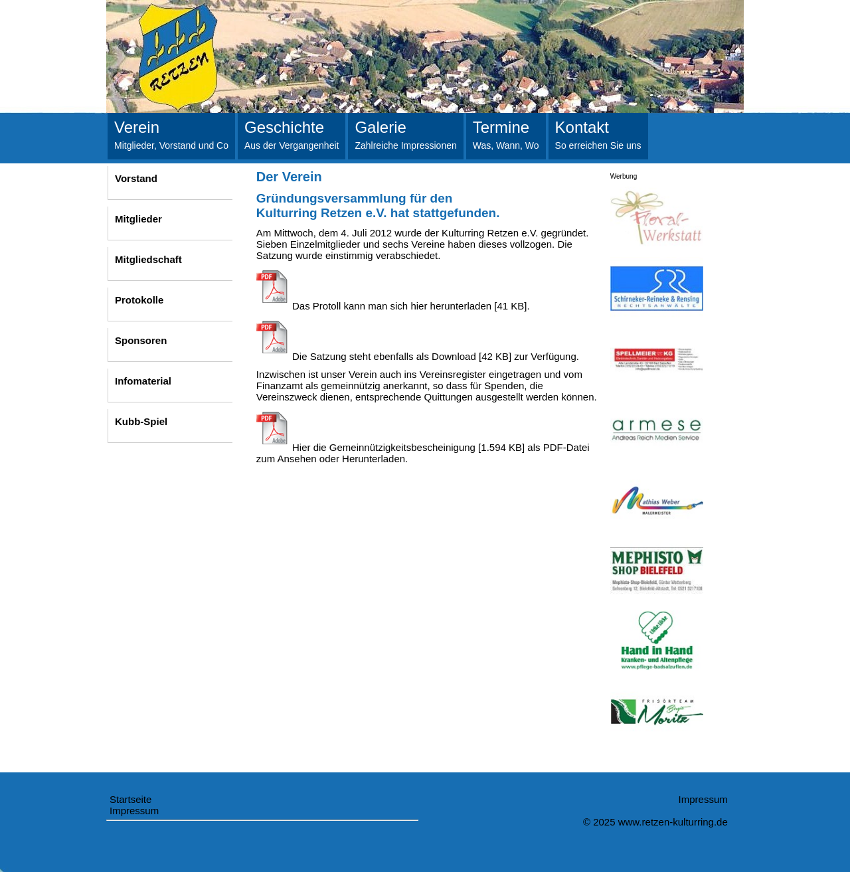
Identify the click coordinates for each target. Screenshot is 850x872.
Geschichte (291, 134)
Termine (506, 134)
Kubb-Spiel (141, 421)
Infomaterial (143, 381)
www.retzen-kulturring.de (673, 822)
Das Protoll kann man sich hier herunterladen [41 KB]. (393, 305)
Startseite (130, 799)
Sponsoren (141, 340)
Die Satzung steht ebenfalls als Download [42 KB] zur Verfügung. (417, 356)
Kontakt (598, 134)
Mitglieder (138, 218)
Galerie (405, 134)
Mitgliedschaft (148, 259)
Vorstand (136, 178)
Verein (171, 134)
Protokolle (139, 299)
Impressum (134, 810)
